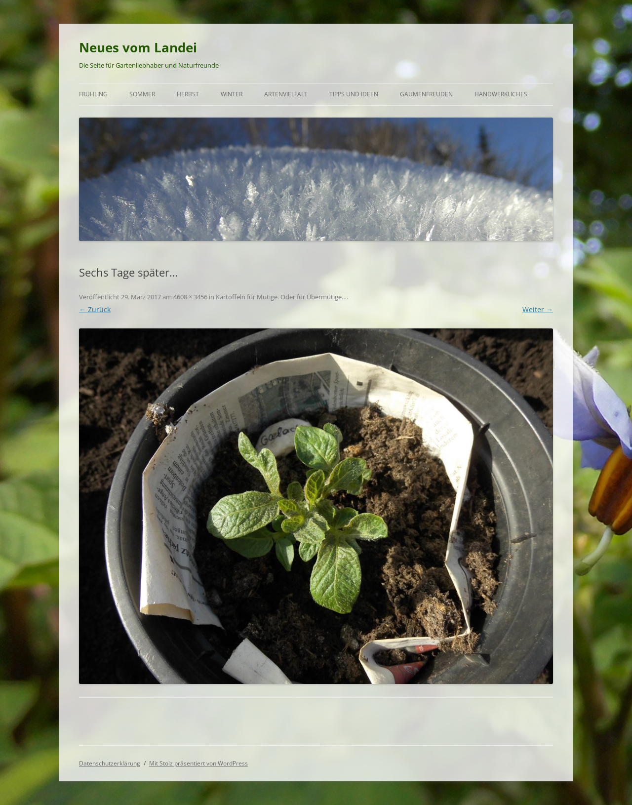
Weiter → (537, 309)
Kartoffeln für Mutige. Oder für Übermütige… (281, 296)
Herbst (188, 94)
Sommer (142, 94)
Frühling (93, 94)
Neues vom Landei (138, 47)
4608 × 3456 (190, 296)
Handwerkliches (500, 94)
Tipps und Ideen (353, 94)
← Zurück (95, 309)
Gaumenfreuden (426, 94)
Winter (231, 94)
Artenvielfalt (286, 94)
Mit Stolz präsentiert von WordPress (198, 763)
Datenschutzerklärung (109, 763)
